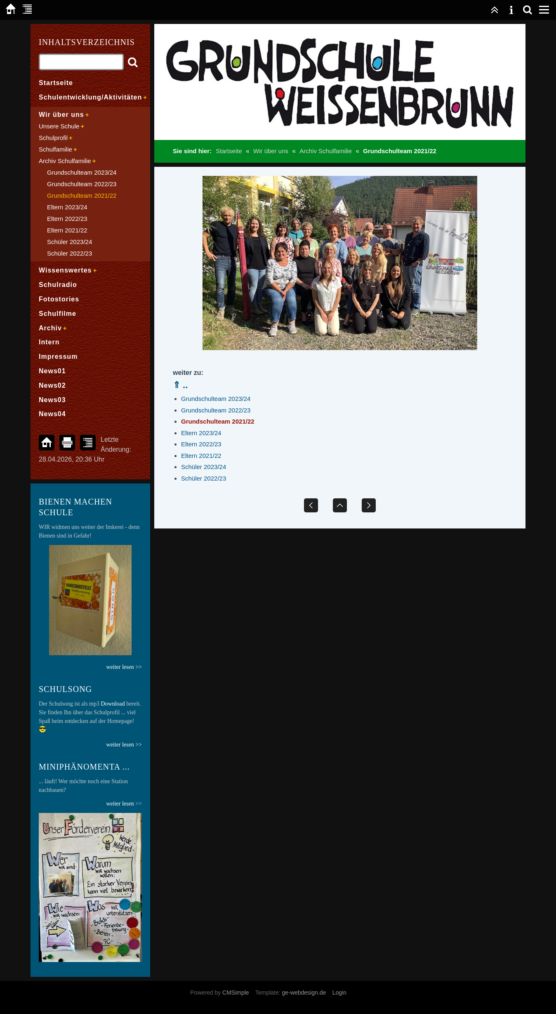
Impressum (58, 356)
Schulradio (58, 284)
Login (339, 992)
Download (113, 704)
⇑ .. (180, 385)
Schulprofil (53, 137)
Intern (49, 342)
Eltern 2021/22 (201, 455)
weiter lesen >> (124, 745)
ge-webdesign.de (304, 992)
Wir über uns (270, 150)
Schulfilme (57, 313)
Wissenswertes (65, 270)
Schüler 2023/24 (203, 466)
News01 (52, 370)
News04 (52, 413)
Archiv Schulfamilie (325, 150)
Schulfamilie (55, 149)
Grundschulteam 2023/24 (215, 398)
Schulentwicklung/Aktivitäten (90, 97)
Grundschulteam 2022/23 (215, 410)
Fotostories (59, 299)
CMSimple (235, 992)
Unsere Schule (59, 126)
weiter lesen (120, 804)
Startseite (229, 150)
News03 (52, 399)
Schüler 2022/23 (203, 478)
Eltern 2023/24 (201, 432)
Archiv (50, 328)
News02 (52, 385)
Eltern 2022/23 (201, 444)
